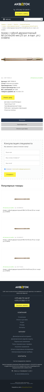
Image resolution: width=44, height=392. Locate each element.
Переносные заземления (22, 341)
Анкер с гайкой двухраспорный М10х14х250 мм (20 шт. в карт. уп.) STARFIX (22, 270)
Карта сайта (30, 383)
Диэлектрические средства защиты (22, 339)
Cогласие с (18, 169)
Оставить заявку (22, 14)
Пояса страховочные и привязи (22, 344)
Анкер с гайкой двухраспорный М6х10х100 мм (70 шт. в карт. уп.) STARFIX (21, 240)
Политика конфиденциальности (18, 383)
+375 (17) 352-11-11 (22, 300)
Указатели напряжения (22, 346)
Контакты (22, 327)
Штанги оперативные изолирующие (22, 349)
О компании (22, 317)
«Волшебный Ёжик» (27, 387)
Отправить (9, 174)
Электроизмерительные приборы (22, 351)
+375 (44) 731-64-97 (22, 10)
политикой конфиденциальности (21, 169)
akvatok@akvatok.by (23, 374)
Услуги (22, 322)
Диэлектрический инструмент (22, 336)
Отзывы (22, 324)
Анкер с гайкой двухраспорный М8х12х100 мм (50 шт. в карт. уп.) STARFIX (21, 211)
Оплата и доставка (22, 319)
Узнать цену (8, 97)
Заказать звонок (22, 305)
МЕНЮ (8, 19)
